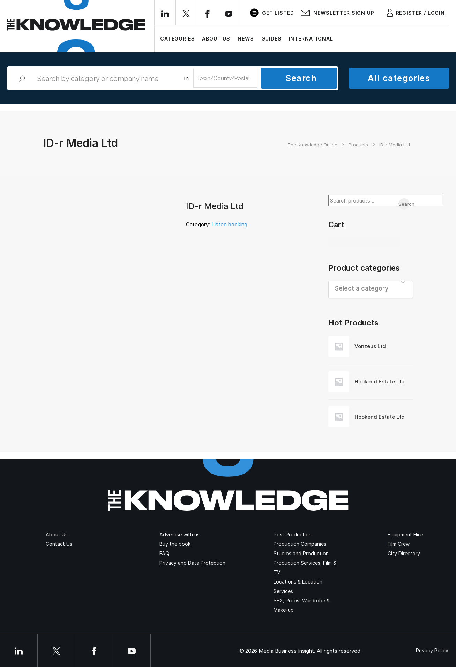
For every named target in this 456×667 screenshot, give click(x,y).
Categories (177, 39)
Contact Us (59, 544)
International (311, 39)
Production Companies (300, 544)
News (246, 39)
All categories (399, 78)
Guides (271, 39)
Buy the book (174, 544)
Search (301, 78)
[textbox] (371, 288)
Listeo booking (229, 224)
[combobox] (370, 289)
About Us (216, 39)
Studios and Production (301, 553)
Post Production (293, 534)
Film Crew (399, 544)
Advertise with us (179, 534)
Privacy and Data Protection (192, 563)
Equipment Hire (405, 534)
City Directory (404, 553)
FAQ (164, 553)
